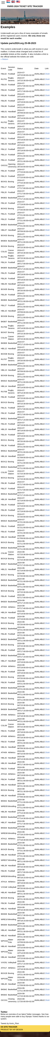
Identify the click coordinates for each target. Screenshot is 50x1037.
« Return (4, 59)
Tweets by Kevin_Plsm (10, 1023)
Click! (47, 74)
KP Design (18, 1030)
